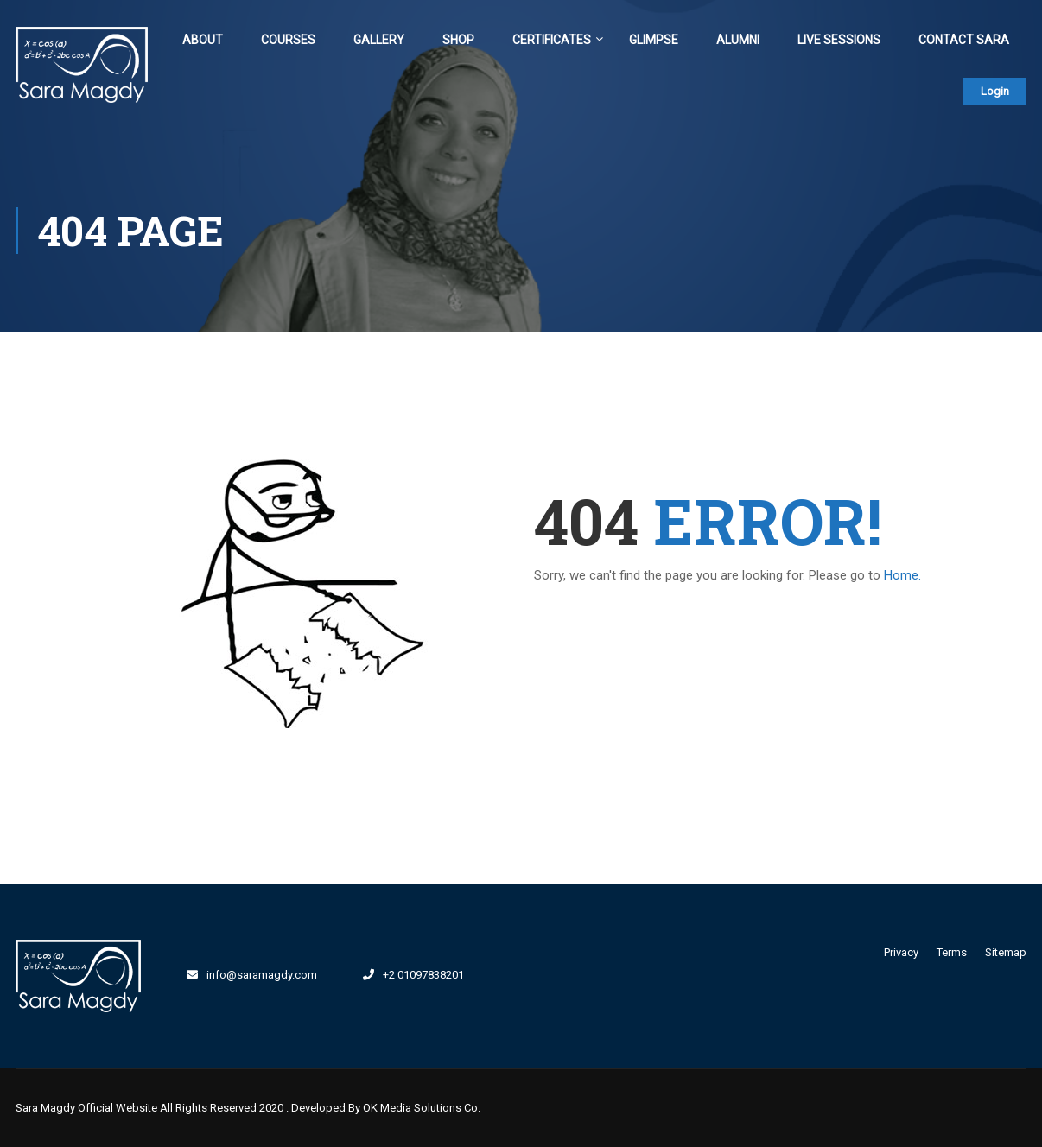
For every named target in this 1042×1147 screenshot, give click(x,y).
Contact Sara (963, 40)
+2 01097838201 (423, 974)
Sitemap (1005, 952)
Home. (902, 575)
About (202, 40)
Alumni (737, 40)
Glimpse (653, 40)
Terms (952, 952)
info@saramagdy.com (261, 974)
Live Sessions (838, 40)
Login (995, 91)
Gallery (378, 40)
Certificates (551, 40)
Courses (288, 40)
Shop (458, 40)
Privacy (901, 952)
